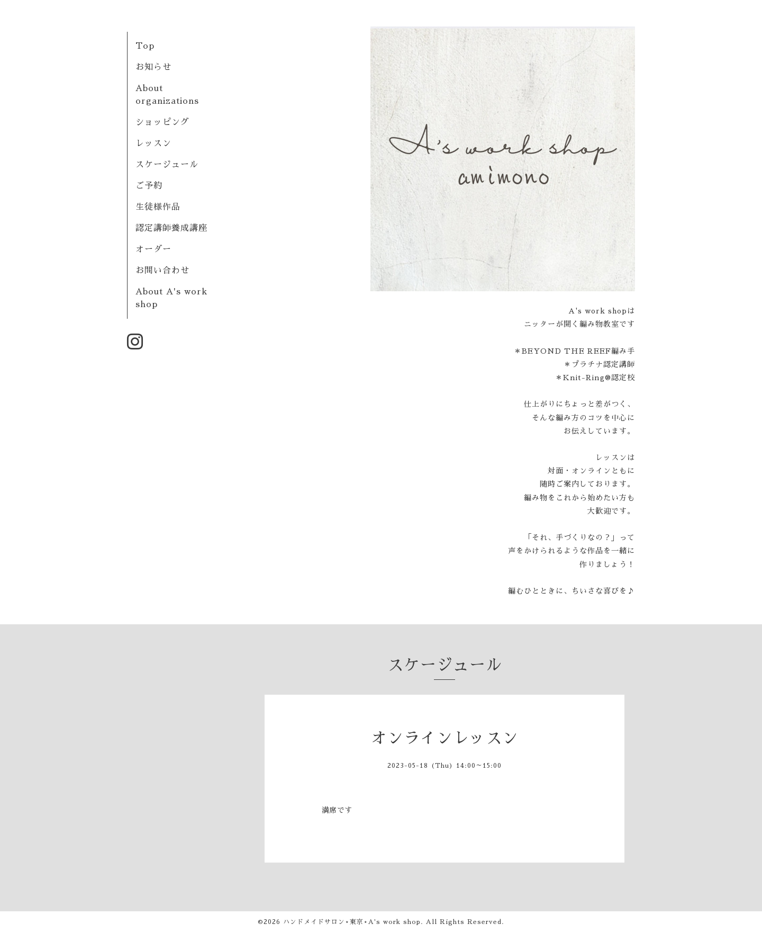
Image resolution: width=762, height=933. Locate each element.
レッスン (153, 143)
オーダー (153, 249)
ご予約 (148, 186)
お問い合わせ (162, 270)
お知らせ (153, 67)
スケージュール (166, 164)
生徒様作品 (157, 207)
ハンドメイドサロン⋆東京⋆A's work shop (352, 922)
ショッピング (162, 122)
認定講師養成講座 (171, 228)
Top (145, 46)
